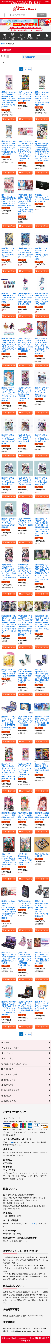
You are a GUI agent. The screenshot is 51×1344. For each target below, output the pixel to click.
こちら (11, 1142)
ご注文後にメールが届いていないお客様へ (25, 30)
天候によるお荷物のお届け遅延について (25, 28)
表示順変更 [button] (29, 57)
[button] (21, 36)
